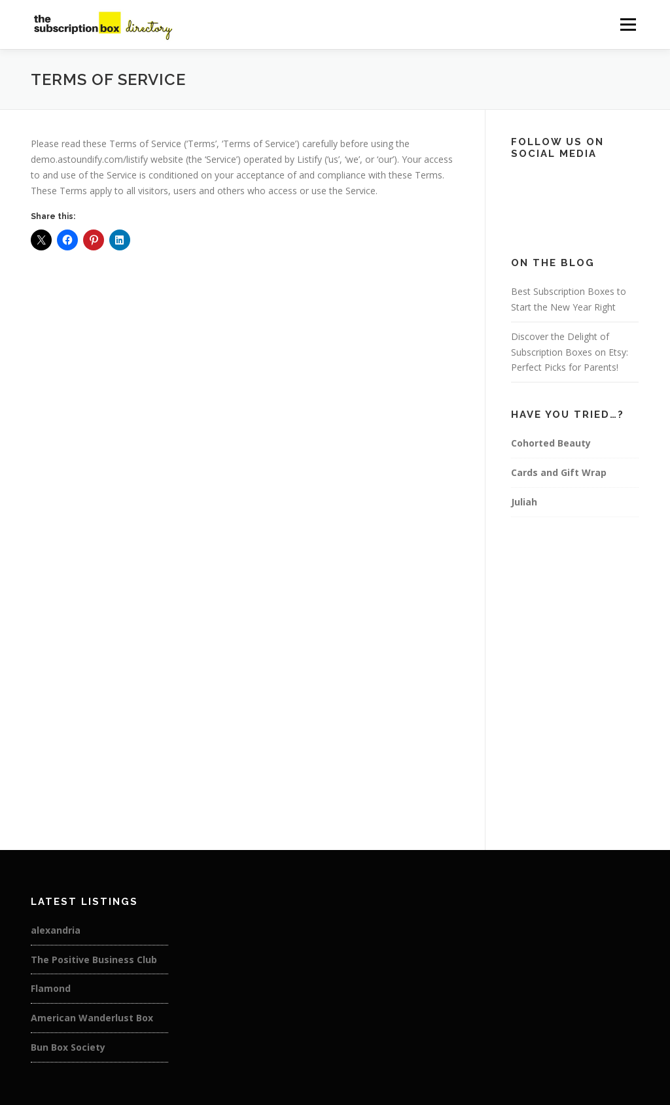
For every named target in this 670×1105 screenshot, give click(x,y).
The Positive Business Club (94, 959)
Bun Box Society (68, 1047)
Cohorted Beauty (551, 443)
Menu (627, 24)
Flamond (51, 988)
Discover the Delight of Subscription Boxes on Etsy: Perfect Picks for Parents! (569, 352)
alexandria (55, 930)
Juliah (524, 502)
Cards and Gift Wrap (559, 472)
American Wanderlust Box (92, 1018)
